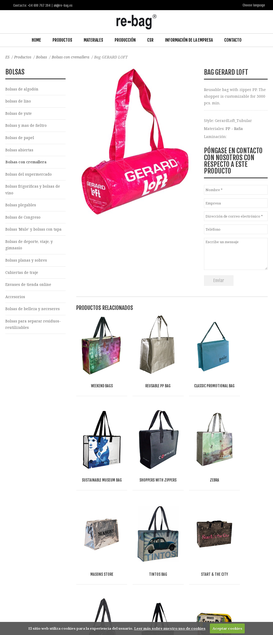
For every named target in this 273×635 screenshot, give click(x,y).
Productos (62, 39)
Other (66, 565)
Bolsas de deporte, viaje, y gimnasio (29, 247)
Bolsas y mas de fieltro (26, 125)
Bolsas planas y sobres (26, 262)
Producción (125, 39)
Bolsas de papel (19, 138)
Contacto (233, 39)
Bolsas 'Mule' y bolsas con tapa (33, 231)
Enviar (218, 280)
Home (36, 39)
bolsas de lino (18, 101)
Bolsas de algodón (22, 88)
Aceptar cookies (227, 628)
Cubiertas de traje (22, 274)
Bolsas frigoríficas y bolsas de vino (32, 191)
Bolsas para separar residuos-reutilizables (33, 327)
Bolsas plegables (20, 206)
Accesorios (15, 299)
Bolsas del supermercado (28, 175)
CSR (150, 39)
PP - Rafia (234, 128)
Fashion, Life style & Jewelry (45, 559)
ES (7, 56)
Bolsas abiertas (19, 150)
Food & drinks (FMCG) (93, 559)
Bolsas (43, 56)
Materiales (93, 39)
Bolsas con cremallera (73, 56)
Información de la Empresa (189, 39)
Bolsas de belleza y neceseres (32, 311)
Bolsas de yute (18, 113)
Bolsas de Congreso (23, 219)
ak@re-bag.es (121, 614)
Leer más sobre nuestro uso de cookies (170, 628)
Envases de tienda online (28, 287)
